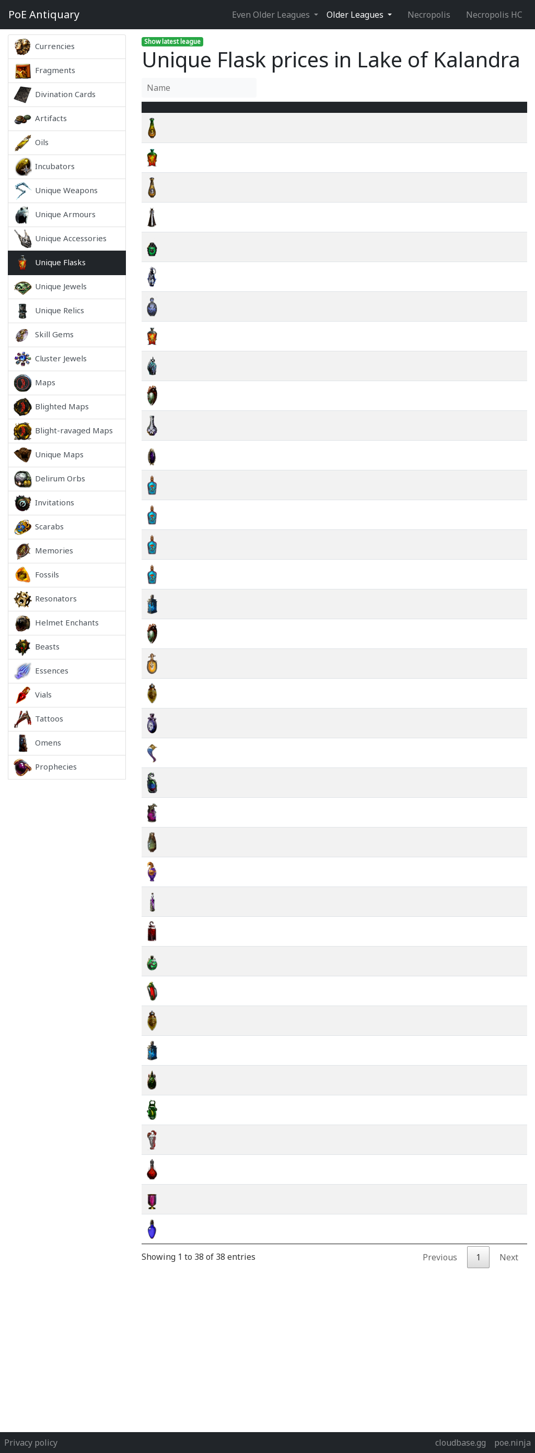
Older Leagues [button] (356, 14)
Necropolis (429, 14)
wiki (482, 140)
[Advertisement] (67, 935)
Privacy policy (30, 1442)
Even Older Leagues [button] (272, 14)
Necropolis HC (494, 14)
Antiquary (43, 14)
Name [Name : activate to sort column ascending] (194, 113)
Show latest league (172, 41)
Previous (440, 1269)
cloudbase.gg (460, 1442)
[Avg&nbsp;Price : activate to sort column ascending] (425, 113)
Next (508, 1269)
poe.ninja (512, 1442)
